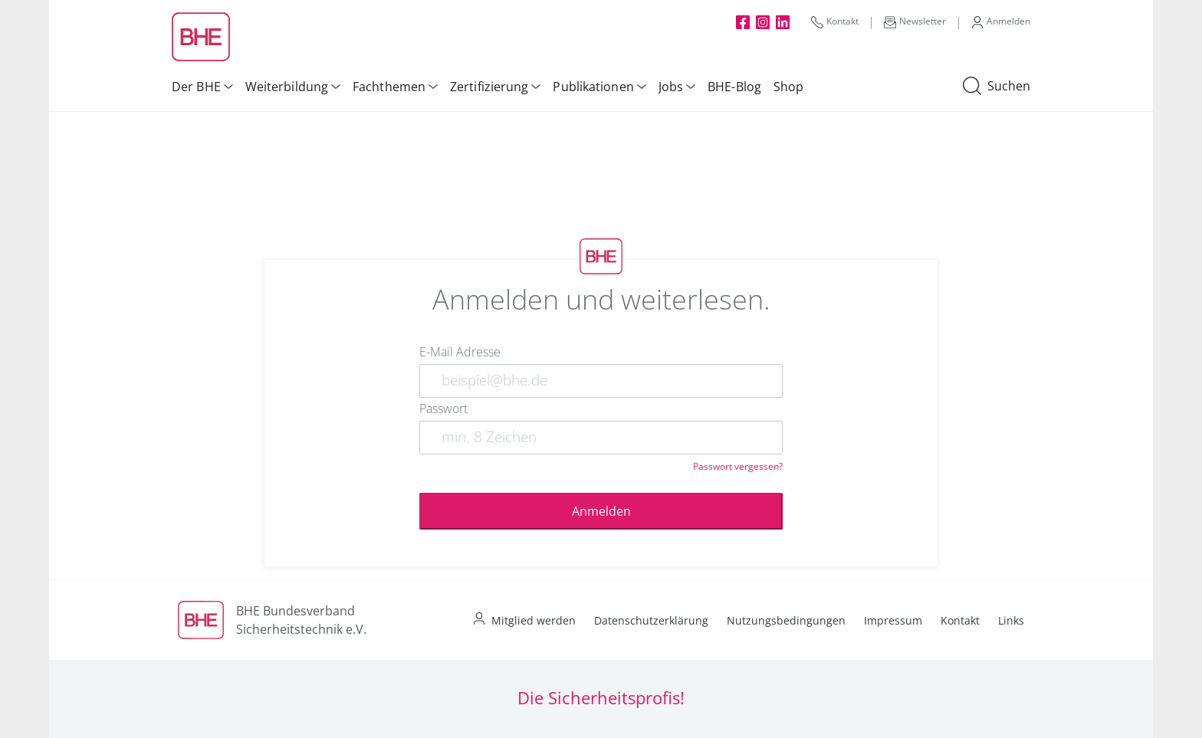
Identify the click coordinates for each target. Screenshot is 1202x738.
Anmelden (1000, 21)
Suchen (996, 87)
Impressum (893, 620)
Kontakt (835, 21)
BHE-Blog (734, 86)
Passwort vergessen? (738, 466)
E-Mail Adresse (460, 351)
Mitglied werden (533, 620)
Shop (788, 86)
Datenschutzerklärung (651, 620)
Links (1011, 620)
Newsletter (915, 21)
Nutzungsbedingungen (786, 620)
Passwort (443, 408)
